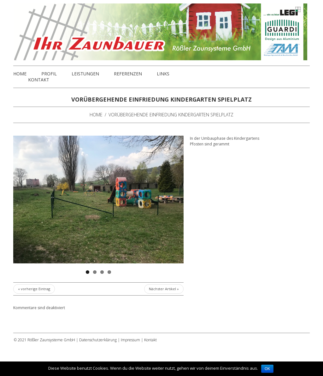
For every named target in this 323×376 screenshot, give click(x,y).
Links (163, 74)
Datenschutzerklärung (98, 340)
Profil (49, 74)
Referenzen (128, 74)
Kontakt (38, 80)
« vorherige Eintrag (34, 288)
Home (19, 74)
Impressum (130, 340)
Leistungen (85, 74)
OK (267, 369)
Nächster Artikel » (164, 288)
